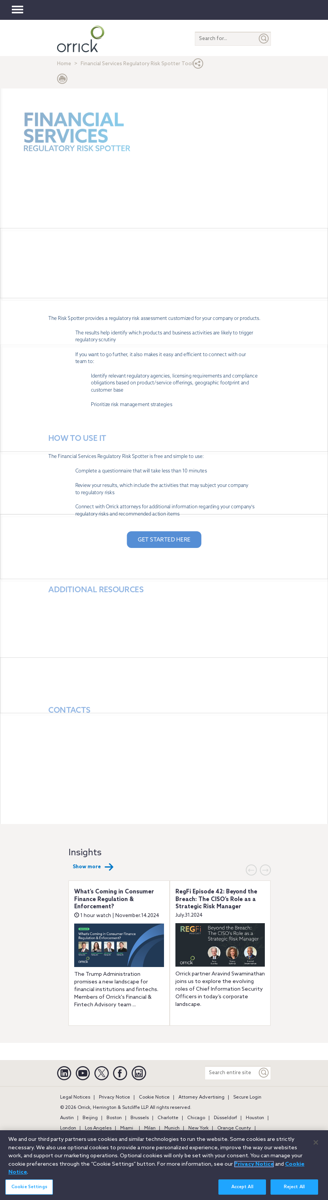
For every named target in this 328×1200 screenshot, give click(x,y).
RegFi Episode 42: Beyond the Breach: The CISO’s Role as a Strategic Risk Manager (216, 899)
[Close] (315, 1142)
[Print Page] (62, 80)
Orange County (234, 1128)
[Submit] (264, 39)
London (68, 1128)
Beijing (90, 1118)
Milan (150, 1128)
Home (64, 64)
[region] (164, 1165)
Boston (114, 1118)
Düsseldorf (225, 1118)
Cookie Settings (29, 1187)
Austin (67, 1118)
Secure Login (247, 1097)
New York (198, 1128)
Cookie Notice (154, 1097)
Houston (255, 1118)
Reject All (294, 1187)
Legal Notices (75, 1097)
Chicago (196, 1118)
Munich (172, 1128)
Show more (93, 867)
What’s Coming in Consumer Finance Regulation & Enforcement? (114, 899)
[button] (198, 65)
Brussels (140, 1118)
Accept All (242, 1187)
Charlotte (168, 1118)
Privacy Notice (114, 1097)
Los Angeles (98, 1128)
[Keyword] (264, 1073)
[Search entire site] (231, 1073)
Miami (126, 1128)
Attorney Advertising (201, 1097)
